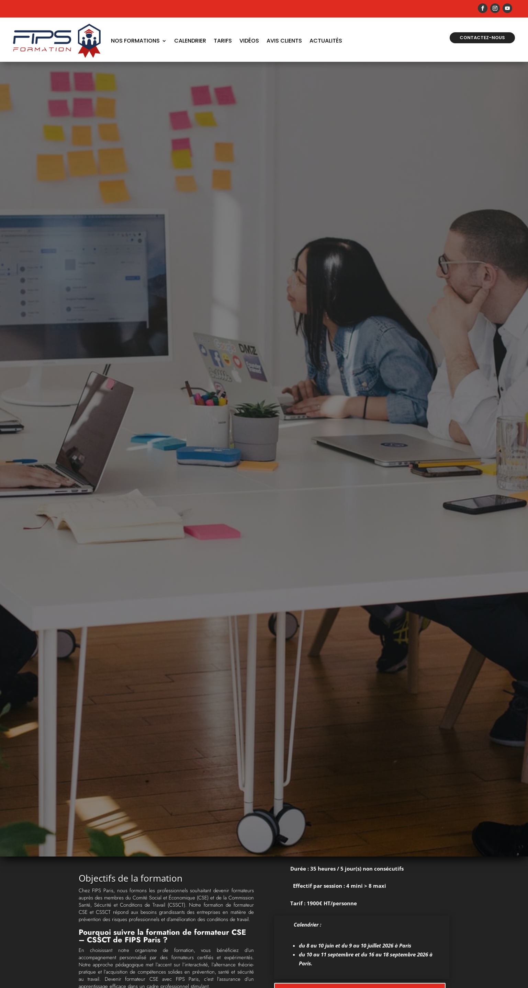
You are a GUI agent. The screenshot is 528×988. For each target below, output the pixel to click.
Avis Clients (284, 41)
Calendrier (190, 41)
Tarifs (223, 41)
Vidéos (249, 41)
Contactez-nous (482, 37)
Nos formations (135, 41)
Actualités (326, 41)
